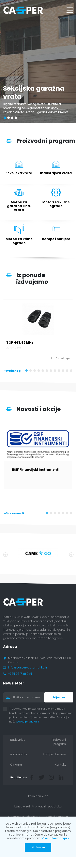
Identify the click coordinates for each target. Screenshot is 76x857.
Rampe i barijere (54, 754)
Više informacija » (55, 838)
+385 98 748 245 (20, 674)
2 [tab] (31, 371)
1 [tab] (27, 371)
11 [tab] (68, 371)
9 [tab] (60, 371)
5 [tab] (44, 371)
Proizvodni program (59, 742)
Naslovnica (17, 740)
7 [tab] (52, 371)
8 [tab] (56, 371)
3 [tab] (35, 371)
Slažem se (38, 847)
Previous (5, 554)
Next (71, 554)
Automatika (18, 754)
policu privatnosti (30, 722)
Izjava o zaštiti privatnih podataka (38, 806)
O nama (16, 765)
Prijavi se (58, 697)
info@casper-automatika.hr (28, 667)
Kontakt (60, 765)
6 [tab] (48, 371)
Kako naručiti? (38, 796)
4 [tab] (39, 371)
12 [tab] (72, 371)
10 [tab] (64, 371)
